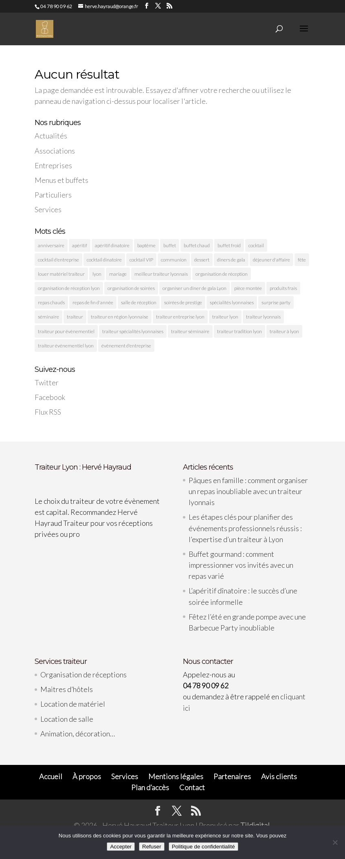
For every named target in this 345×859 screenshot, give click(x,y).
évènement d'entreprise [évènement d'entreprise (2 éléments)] (126, 346)
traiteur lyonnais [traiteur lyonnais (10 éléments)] (263, 317)
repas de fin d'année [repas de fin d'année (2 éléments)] (93, 302)
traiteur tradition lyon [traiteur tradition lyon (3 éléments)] (239, 331)
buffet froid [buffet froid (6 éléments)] (229, 245)
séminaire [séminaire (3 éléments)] (48, 317)
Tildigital (255, 825)
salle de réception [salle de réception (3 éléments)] (138, 302)
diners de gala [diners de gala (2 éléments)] (231, 260)
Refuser (151, 847)
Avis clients (279, 776)
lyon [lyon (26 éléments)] (96, 274)
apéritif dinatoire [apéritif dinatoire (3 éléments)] (112, 245)
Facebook (50, 397)
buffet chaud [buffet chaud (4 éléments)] (197, 245)
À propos (87, 776)
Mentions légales (175, 776)
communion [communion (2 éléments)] (174, 260)
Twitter (47, 382)
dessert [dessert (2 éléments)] (201, 260)
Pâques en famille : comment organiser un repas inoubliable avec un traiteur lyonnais (248, 491)
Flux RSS (48, 411)
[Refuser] (335, 842)
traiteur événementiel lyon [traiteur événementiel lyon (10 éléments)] (66, 346)
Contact (192, 787)
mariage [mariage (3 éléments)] (118, 274)
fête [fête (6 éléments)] (302, 260)
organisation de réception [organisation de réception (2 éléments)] (222, 274)
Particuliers (53, 194)
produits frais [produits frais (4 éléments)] (283, 288)
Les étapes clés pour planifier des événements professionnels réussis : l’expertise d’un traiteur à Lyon (245, 527)
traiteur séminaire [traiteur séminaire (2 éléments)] (190, 331)
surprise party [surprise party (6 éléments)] (275, 302)
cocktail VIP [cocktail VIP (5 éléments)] (141, 260)
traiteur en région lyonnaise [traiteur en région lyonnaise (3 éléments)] (119, 317)
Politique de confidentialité (203, 847)
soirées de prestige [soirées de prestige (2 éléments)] (183, 302)
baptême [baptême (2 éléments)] (146, 245)
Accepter (121, 847)
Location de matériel (72, 703)
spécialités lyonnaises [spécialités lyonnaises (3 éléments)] (232, 302)
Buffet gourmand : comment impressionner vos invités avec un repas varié (241, 564)
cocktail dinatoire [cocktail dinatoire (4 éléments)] (104, 260)
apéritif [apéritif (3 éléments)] (79, 245)
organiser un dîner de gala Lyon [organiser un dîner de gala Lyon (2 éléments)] (194, 288)
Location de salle (66, 718)
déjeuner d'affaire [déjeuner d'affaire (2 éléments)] (271, 260)
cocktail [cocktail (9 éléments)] (256, 245)
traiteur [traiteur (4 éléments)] (75, 317)
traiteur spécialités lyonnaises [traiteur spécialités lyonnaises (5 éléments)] (132, 331)
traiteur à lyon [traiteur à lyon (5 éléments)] (284, 331)
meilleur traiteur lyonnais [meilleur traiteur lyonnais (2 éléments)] (161, 274)
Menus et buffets (61, 180)
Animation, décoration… (77, 733)
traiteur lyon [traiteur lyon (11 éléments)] (225, 317)
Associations (55, 150)
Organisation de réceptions (83, 674)
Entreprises (53, 165)
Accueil (50, 776)
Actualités (51, 135)
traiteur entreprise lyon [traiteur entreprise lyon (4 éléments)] (180, 317)
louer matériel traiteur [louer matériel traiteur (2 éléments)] (61, 274)
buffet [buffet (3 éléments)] (169, 245)
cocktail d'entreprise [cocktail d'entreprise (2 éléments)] (58, 260)
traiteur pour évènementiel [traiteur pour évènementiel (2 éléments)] (66, 331)
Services (48, 209)
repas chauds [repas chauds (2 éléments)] (51, 302)
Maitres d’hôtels (66, 689)
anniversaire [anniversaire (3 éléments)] (51, 245)
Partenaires (232, 776)
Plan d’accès (150, 787)
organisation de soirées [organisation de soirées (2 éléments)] (131, 288)
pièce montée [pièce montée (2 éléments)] (248, 288)
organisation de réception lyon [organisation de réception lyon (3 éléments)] (69, 288)
